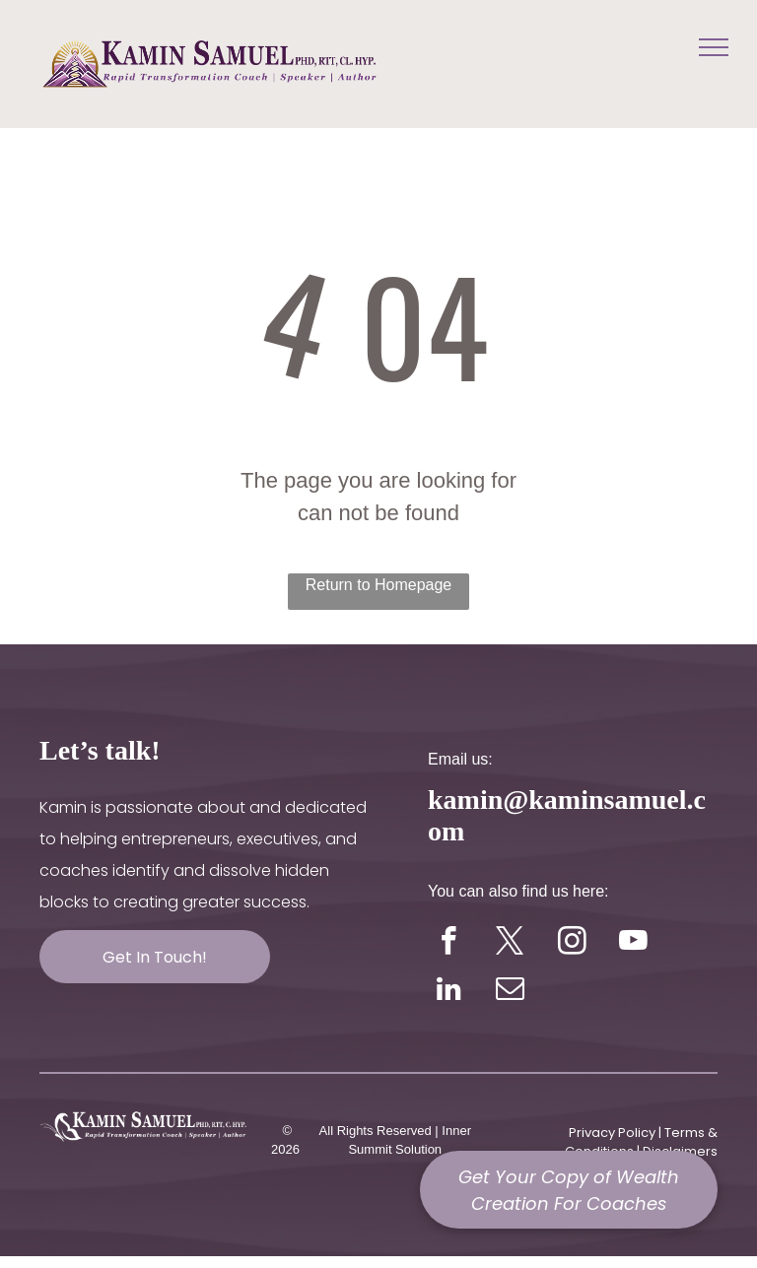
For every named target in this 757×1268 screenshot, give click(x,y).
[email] (510, 991)
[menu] (713, 47)
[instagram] (572, 944)
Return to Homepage (379, 584)
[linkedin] (449, 991)
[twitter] (510, 944)
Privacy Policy (612, 1132)
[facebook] (449, 944)
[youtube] (633, 944)
